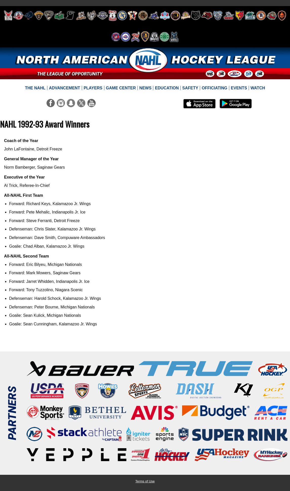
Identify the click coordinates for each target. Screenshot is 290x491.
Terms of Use (145, 481)
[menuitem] (35, 88)
